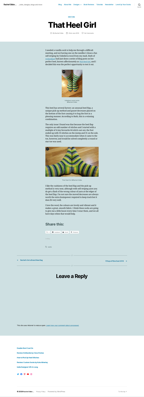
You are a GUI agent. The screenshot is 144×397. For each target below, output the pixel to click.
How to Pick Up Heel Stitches (30, 358)
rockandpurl (51, 59)
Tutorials (99, 5)
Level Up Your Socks (123, 5)
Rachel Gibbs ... (11, 4)
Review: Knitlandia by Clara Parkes (32, 353)
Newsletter (109, 5)
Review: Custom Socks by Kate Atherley (35, 362)
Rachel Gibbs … (29, 392)
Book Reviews (89, 5)
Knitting (72, 17)
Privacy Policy (43, 392)
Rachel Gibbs (58, 34)
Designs (76, 5)
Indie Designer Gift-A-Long (29, 367)
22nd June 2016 (73, 34)
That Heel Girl (85, 62)
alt (64, 72)
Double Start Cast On (26, 348)
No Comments (89, 34)
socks (50, 247)
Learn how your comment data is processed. (62, 326)
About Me (67, 5)
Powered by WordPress (59, 392)
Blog (60, 5)
